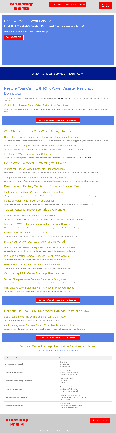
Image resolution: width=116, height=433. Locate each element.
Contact (82, 4)
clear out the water (84, 158)
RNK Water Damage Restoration (67, 98)
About (60, 4)
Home (53, 4)
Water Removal (71, 4)
